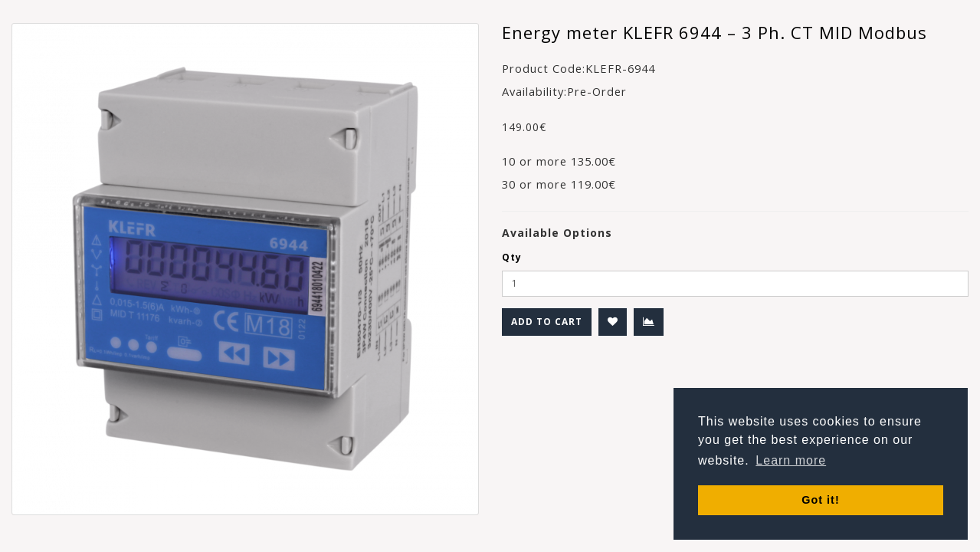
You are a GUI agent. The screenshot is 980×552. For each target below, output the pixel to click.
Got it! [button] (820, 500)
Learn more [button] (790, 460)
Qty (512, 257)
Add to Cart (546, 321)
